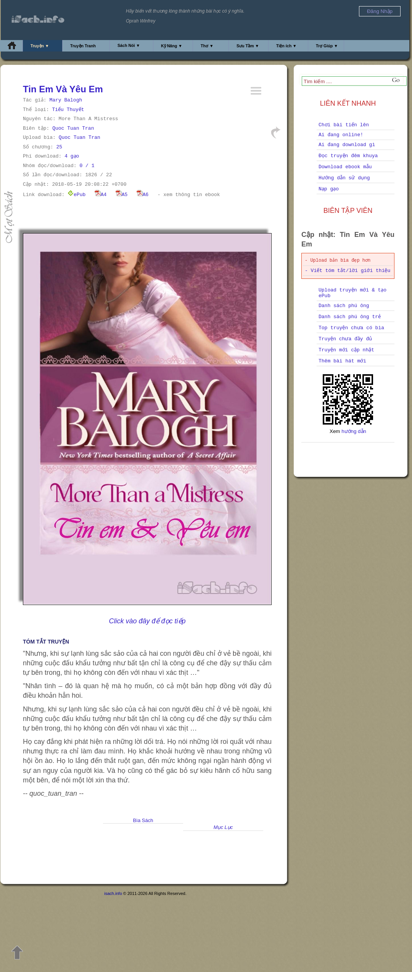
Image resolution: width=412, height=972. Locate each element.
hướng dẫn (353, 431)
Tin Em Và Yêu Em (63, 89)
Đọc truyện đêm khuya (348, 156)
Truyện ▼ (40, 45)
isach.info (113, 893)
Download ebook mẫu (345, 167)
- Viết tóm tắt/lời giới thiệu (347, 271)
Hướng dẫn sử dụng (344, 178)
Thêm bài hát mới (342, 361)
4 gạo (71, 156)
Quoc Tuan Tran (73, 128)
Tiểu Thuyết (68, 110)
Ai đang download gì (347, 145)
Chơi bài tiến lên (344, 125)
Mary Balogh (65, 100)
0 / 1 (86, 166)
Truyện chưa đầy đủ (345, 339)
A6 (143, 195)
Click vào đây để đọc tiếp (147, 621)
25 (59, 147)
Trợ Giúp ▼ (327, 45)
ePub (76, 195)
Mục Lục (223, 827)
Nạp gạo (329, 189)
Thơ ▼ (207, 45)
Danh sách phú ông (344, 306)
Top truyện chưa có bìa (351, 328)
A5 (122, 195)
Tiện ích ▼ (286, 45)
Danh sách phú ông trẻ (350, 317)
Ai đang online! (341, 135)
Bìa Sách (143, 820)
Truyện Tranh (83, 45)
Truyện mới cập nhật (346, 350)
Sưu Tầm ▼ (248, 45)
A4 (101, 195)
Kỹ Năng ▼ (171, 45)
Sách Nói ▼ (128, 45)
